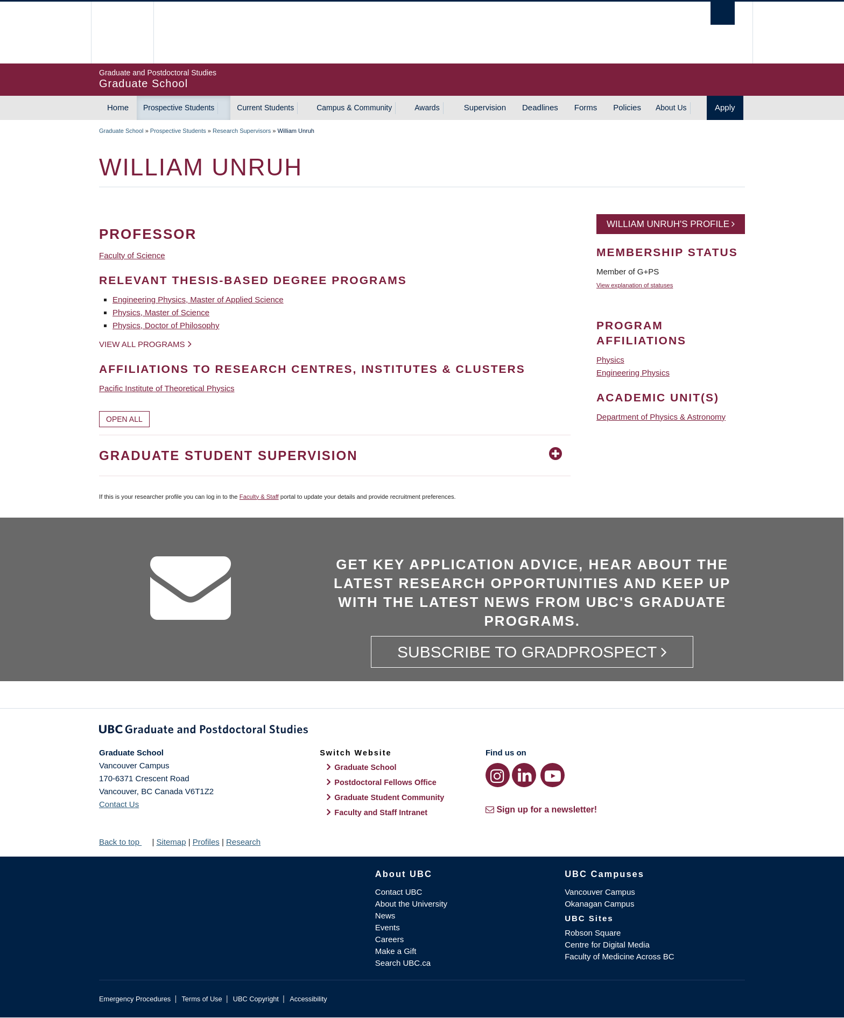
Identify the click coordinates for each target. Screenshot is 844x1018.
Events (387, 927)
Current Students (265, 107)
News (385, 915)
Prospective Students (178, 107)
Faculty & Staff (259, 496)
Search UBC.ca (403, 962)
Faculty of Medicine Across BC (619, 956)
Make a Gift (396, 951)
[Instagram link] (498, 775)
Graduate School (121, 131)
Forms (585, 107)
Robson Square (593, 932)
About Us (671, 107)
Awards (426, 107)
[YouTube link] (552, 775)
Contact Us (119, 804)
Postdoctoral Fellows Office (385, 782)
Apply (725, 107)
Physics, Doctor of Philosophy (165, 325)
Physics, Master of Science (160, 312)
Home (118, 107)
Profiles (206, 841)
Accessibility (308, 999)
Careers (389, 939)
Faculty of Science (132, 255)
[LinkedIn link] (524, 775)
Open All (124, 419)
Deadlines (540, 107)
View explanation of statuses (634, 285)
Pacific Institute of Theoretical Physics (167, 388)
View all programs (142, 344)
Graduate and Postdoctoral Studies (422, 731)
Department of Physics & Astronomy (661, 416)
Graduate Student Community (389, 797)
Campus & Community (354, 107)
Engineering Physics (633, 372)
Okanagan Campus (599, 903)
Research (243, 841)
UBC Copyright (256, 999)
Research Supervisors (242, 131)
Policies (627, 107)
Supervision (485, 107)
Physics (610, 359)
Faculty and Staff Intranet (380, 812)
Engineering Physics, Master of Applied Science (198, 299)
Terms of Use (201, 999)
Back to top (124, 841)
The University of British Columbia (122, 32)
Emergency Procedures (135, 999)
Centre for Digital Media (607, 944)
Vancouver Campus (600, 891)
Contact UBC (399, 891)
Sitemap (171, 841)
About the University (411, 903)
